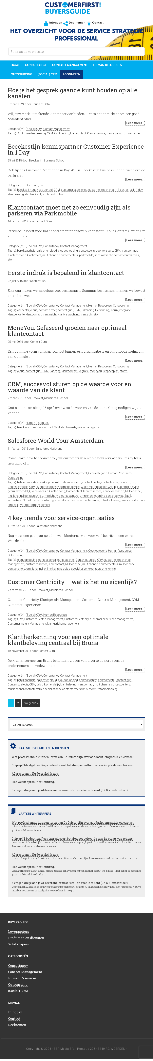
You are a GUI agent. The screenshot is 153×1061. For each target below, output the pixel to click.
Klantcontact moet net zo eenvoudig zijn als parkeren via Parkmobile (69, 212)
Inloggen (15, 1014)
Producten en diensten (26, 940)
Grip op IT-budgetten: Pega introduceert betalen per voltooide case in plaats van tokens (72, 767)
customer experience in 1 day (106, 191)
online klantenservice (110, 497)
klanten (29, 196)
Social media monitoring (38, 502)
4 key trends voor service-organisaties (61, 520)
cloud (53, 252)
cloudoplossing (68, 252)
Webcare (127, 502)
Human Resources (100, 307)
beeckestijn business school (35, 191)
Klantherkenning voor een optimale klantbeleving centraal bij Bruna (58, 641)
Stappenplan (111, 373)
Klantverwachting (68, 316)
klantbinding (61, 135)
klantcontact (78, 135)
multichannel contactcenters (60, 257)
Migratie (83, 373)
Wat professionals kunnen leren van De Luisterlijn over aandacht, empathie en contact (73, 759)
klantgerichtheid (45, 196)
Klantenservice (96, 135)
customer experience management (58, 488)
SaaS (127, 497)
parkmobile (86, 257)
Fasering (55, 373)
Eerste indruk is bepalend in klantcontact (66, 274)
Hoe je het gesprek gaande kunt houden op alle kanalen (72, 95)
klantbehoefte (16, 316)
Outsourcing (121, 307)
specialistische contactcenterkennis (116, 257)
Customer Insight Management (27, 625)
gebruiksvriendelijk (19, 493)
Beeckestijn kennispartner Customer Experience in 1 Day (76, 151)
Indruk (114, 312)
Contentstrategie (18, 488)
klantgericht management (63, 625)
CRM (50, 135)
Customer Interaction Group (98, 488)
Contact (14, 1020)
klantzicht (86, 316)
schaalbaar (15, 502)
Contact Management (56, 130)
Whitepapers (18, 946)
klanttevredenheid (113, 493)
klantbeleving (16, 196)
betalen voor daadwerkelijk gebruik (38, 484)
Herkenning (102, 312)
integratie (125, 312)
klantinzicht (34, 257)
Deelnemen (17, 1027)
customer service (128, 488)
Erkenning (88, 312)
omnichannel (132, 135)
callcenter (42, 252)
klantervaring (114, 135)
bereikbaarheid (26, 252)
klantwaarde (68, 429)
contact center (47, 312)
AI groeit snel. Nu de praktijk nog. (35, 775)
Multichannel (133, 493)
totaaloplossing (111, 502)
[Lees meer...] (135, 125)
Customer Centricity (76, 621)
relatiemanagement (89, 429)
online (59, 196)
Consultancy (51, 248)
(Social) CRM (34, 130)
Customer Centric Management (43, 621)
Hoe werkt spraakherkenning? (33, 784)
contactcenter (87, 252)
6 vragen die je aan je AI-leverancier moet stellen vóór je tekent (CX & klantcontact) (70, 792)
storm (11, 261)
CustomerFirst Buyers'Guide (76, 8)
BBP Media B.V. (64, 1050)
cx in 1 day (136, 191)
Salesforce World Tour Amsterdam (56, 442)
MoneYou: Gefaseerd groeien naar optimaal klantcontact (67, 332)
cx (126, 191)
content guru (105, 252)
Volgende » (31, 705)
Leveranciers (18, 933)
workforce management (35, 506)
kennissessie (40, 493)
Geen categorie (35, 187)
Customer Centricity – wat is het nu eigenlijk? (72, 584)
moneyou (96, 373)
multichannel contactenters (62, 497)
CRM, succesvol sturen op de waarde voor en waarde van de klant (69, 389)
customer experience (74, 191)
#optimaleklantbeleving (31, 135)
